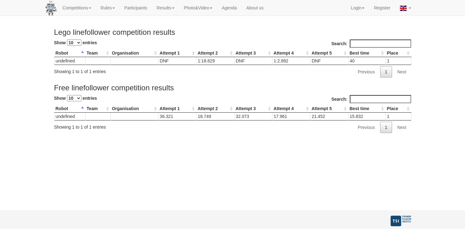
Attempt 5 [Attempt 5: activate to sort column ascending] (322, 53)
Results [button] (165, 7)
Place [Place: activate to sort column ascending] (392, 53)
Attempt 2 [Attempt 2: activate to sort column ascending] (208, 53)
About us (254, 7)
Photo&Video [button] (198, 7)
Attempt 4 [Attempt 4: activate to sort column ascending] (284, 53)
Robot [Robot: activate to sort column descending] (61, 53)
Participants (135, 7)
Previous (366, 71)
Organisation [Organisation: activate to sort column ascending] (125, 53)
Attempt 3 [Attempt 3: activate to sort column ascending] (245, 53)
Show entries (75, 43)
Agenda (229, 7)
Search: (371, 44)
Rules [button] (108, 7)
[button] (405, 8)
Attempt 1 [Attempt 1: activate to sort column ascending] (170, 53)
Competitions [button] (76, 7)
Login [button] (357, 7)
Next (401, 71)
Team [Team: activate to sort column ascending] (92, 53)
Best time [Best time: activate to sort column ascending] (359, 53)
